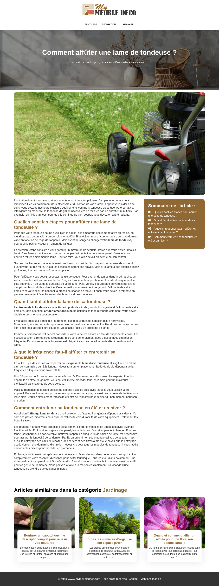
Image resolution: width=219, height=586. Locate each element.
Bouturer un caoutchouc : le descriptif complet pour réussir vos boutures (44, 539)
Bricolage (91, 24)
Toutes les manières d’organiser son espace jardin (109, 541)
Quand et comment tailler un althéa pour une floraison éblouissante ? (174, 539)
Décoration (109, 24)
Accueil (76, 62)
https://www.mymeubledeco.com (80, 578)
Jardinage (127, 24)
